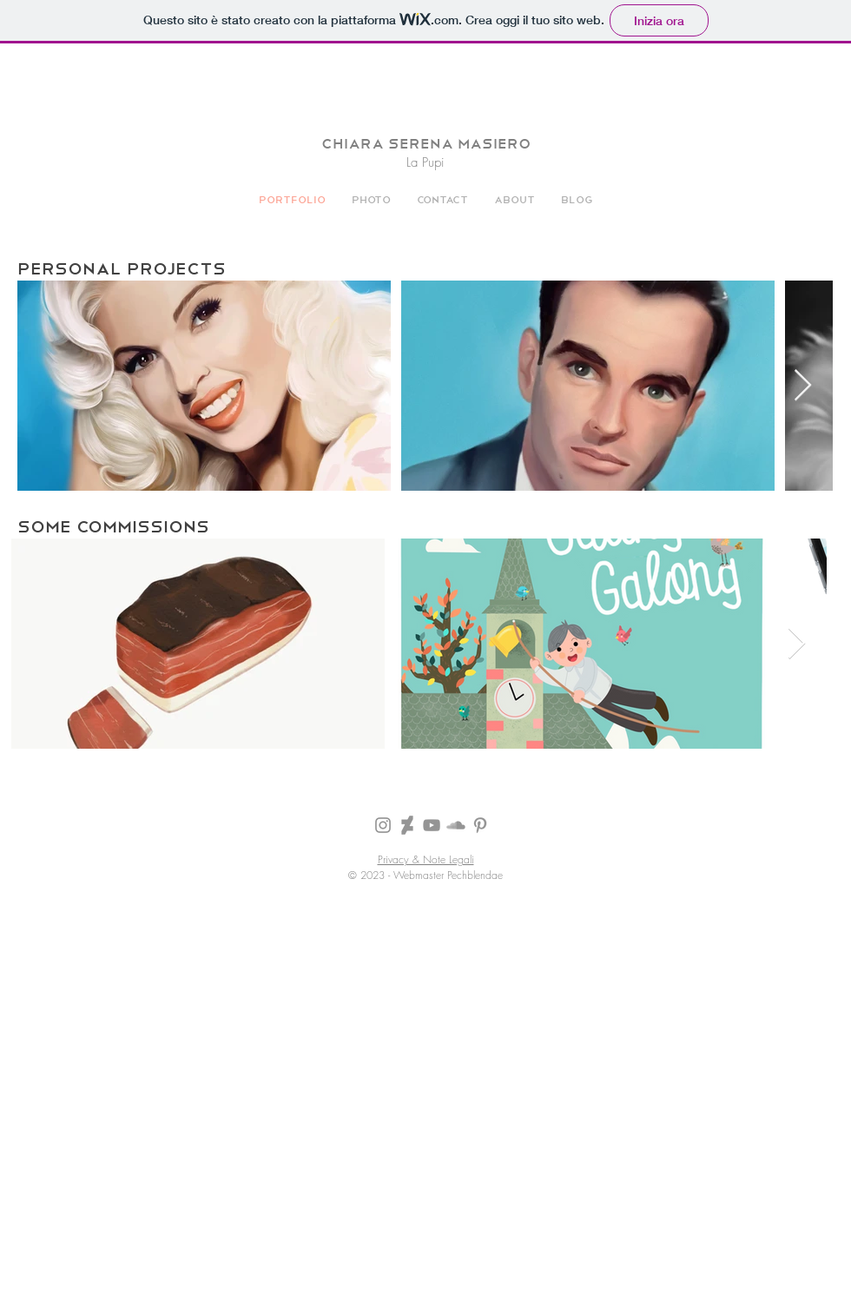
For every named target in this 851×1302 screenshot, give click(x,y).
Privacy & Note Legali (426, 859)
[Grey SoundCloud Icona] (455, 825)
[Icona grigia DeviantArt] (407, 825)
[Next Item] (803, 386)
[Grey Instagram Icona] (383, 825)
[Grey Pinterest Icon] (480, 825)
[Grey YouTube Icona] (431, 825)
